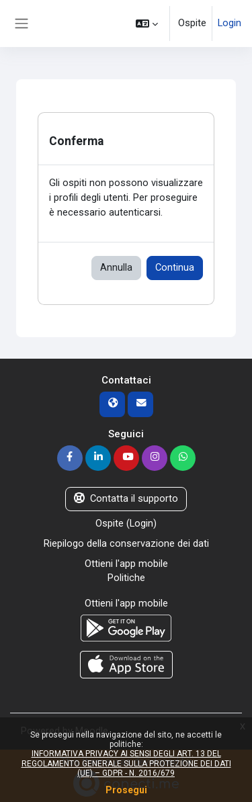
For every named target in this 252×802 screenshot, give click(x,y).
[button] (147, 23)
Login (229, 23)
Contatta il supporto (126, 498)
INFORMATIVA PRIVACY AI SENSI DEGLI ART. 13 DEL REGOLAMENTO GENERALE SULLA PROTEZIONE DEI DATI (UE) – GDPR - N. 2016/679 (126, 763)
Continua (174, 267)
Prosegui (126, 790)
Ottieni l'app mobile (126, 564)
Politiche (126, 578)
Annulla (116, 267)
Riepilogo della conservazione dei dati (126, 543)
